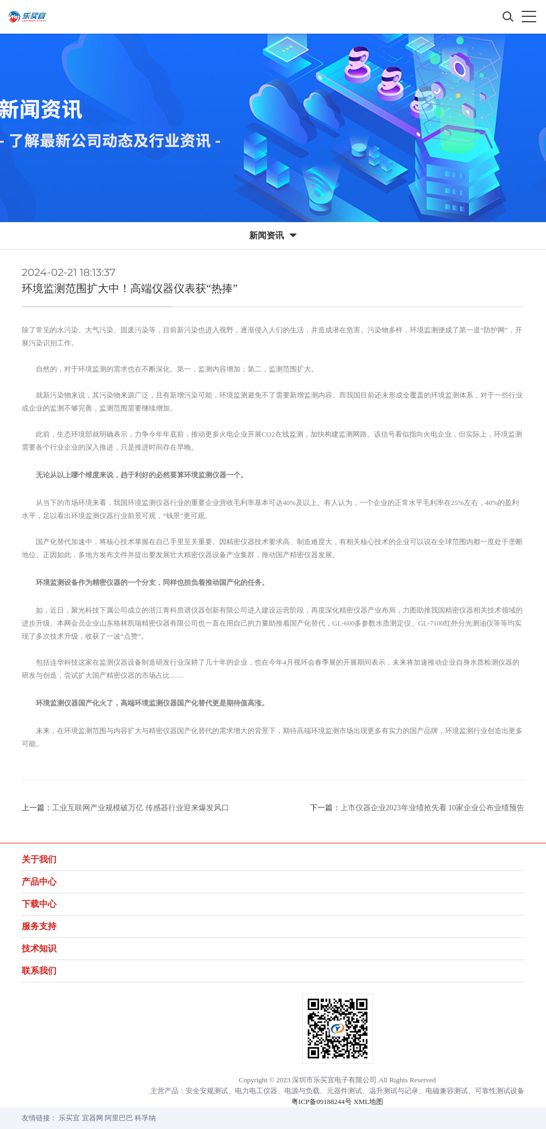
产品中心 (39, 881)
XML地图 (368, 1102)
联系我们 (39, 970)
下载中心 (39, 904)
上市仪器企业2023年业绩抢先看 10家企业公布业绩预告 (432, 808)
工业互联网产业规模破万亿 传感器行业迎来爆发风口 (140, 808)
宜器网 (92, 1118)
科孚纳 (145, 1118)
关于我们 (39, 859)
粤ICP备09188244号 (321, 1102)
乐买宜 (69, 1118)
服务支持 (39, 926)
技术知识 (39, 948)
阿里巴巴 (119, 1118)
